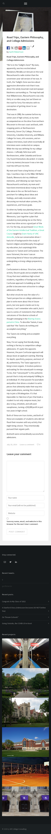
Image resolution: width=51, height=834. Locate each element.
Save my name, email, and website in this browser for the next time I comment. (24, 522)
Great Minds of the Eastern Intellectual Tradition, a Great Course (25, 230)
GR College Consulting (18, 829)
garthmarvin (7, 586)
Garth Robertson (16, 52)
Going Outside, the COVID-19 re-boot (17, 623)
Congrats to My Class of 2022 (14, 601)
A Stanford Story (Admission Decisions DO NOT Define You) (24, 609)
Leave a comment (27, 444)
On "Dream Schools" (10, 617)
